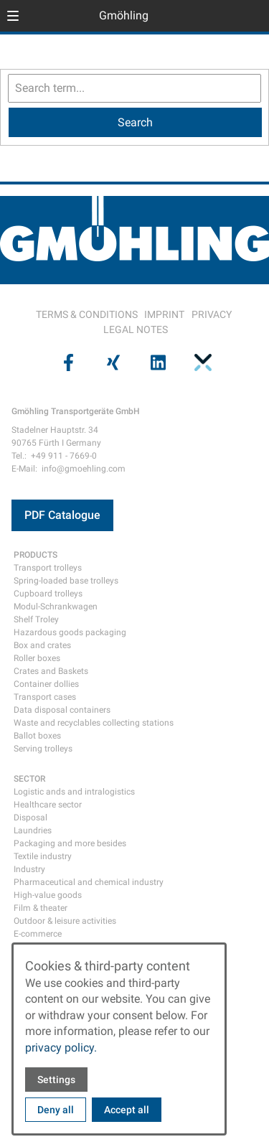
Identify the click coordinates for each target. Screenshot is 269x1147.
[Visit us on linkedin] (157, 362)
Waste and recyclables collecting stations (94, 723)
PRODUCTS (35, 555)
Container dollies (46, 684)
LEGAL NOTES (135, 329)
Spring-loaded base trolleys (66, 581)
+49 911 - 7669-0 (64, 456)
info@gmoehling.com (84, 469)
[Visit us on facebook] (67, 362)
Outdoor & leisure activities (65, 921)
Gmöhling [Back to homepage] (123, 15)
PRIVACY (212, 314)
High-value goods (48, 895)
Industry (29, 869)
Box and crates (42, 645)
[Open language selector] (229, 16)
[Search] (135, 122)
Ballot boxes (37, 736)
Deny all (55, 1109)
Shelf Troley (36, 619)
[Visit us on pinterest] (201, 362)
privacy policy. (61, 1047)
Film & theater (40, 908)
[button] (13, 16)
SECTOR (29, 779)
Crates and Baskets (51, 671)
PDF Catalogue (62, 515)
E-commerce (38, 934)
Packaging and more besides (70, 843)
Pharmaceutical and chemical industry (89, 882)
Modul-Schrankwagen (56, 606)
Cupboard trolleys (48, 594)
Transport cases (45, 697)
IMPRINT (164, 314)
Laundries (33, 830)
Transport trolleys (48, 568)
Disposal (30, 818)
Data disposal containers (62, 710)
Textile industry (43, 856)
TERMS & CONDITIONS (87, 314)
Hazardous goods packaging (70, 632)
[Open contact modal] (252, 17)
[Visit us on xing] (112, 362)
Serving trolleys (43, 749)
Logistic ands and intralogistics (74, 792)
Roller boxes (37, 658)
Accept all (126, 1109)
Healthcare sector (48, 805)
